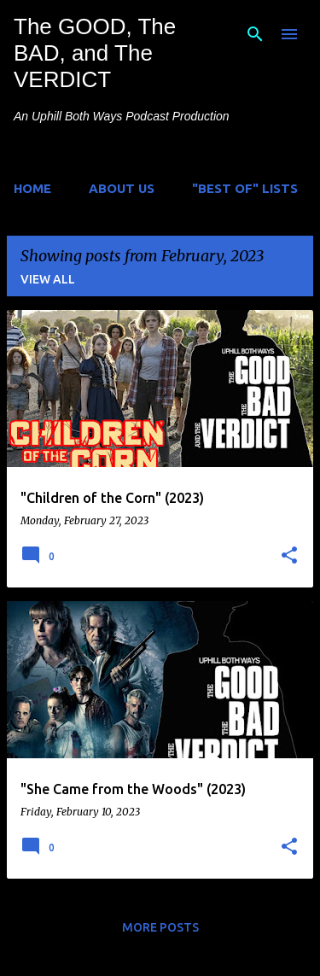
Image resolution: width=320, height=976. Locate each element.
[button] (289, 556)
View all (47, 279)
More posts (160, 927)
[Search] (255, 34)
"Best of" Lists (245, 188)
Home (32, 188)
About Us (121, 188)
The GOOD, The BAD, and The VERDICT (95, 53)
